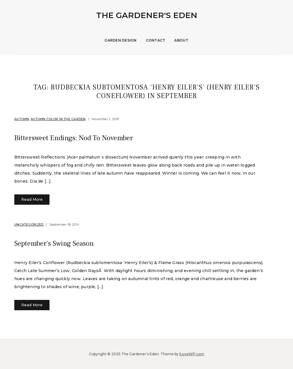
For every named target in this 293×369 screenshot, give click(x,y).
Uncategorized (28, 224)
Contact (155, 40)
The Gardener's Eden (146, 15)
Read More (32, 199)
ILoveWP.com (191, 354)
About (181, 40)
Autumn (21, 119)
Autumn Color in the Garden (58, 119)
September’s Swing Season (67, 243)
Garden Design (120, 40)
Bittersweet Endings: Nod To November (92, 137)
